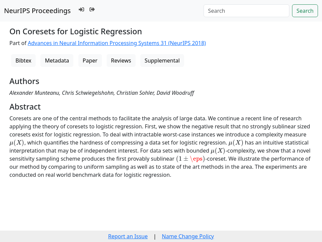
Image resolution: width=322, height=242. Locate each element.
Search (305, 10)
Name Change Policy (188, 236)
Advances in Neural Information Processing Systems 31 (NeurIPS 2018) (117, 43)
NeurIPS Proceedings (37, 10)
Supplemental (162, 60)
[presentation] (16, 143)
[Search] (246, 10)
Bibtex (23, 60)
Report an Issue (128, 236)
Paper (90, 60)
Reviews (121, 60)
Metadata (57, 60)
